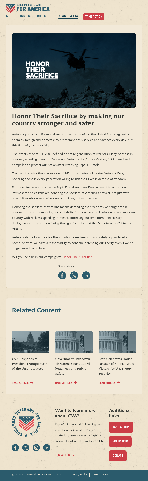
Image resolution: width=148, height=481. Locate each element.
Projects (42, 16)
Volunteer (122, 443)
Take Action (93, 16)
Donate (120, 457)
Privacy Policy (79, 474)
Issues (25, 16)
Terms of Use (99, 474)
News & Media (68, 16)
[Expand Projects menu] (51, 17)
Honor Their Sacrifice (77, 257)
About (10, 16)
